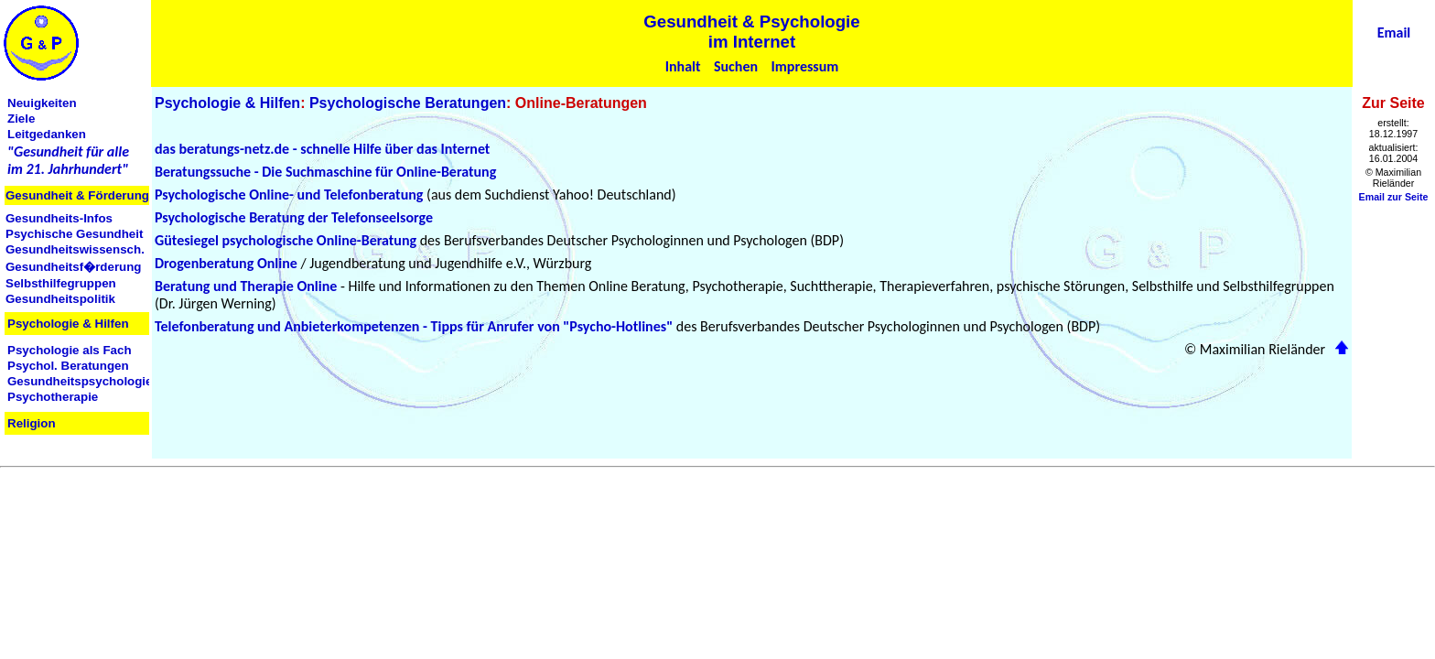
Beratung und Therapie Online (246, 286)
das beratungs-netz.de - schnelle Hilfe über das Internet (322, 148)
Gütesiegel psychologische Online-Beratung (285, 240)
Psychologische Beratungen (407, 103)
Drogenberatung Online (226, 263)
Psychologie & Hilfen (227, 103)
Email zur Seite (1394, 196)
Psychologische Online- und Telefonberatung (289, 194)
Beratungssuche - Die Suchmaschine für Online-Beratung (325, 171)
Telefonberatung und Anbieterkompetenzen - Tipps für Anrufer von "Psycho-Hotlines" (414, 326)
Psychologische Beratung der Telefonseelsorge (294, 217)
